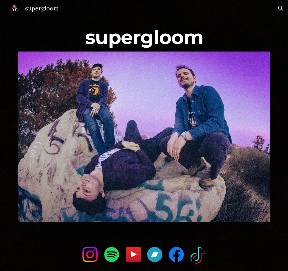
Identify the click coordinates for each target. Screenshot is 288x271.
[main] (144, 35)
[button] (281, 8)
